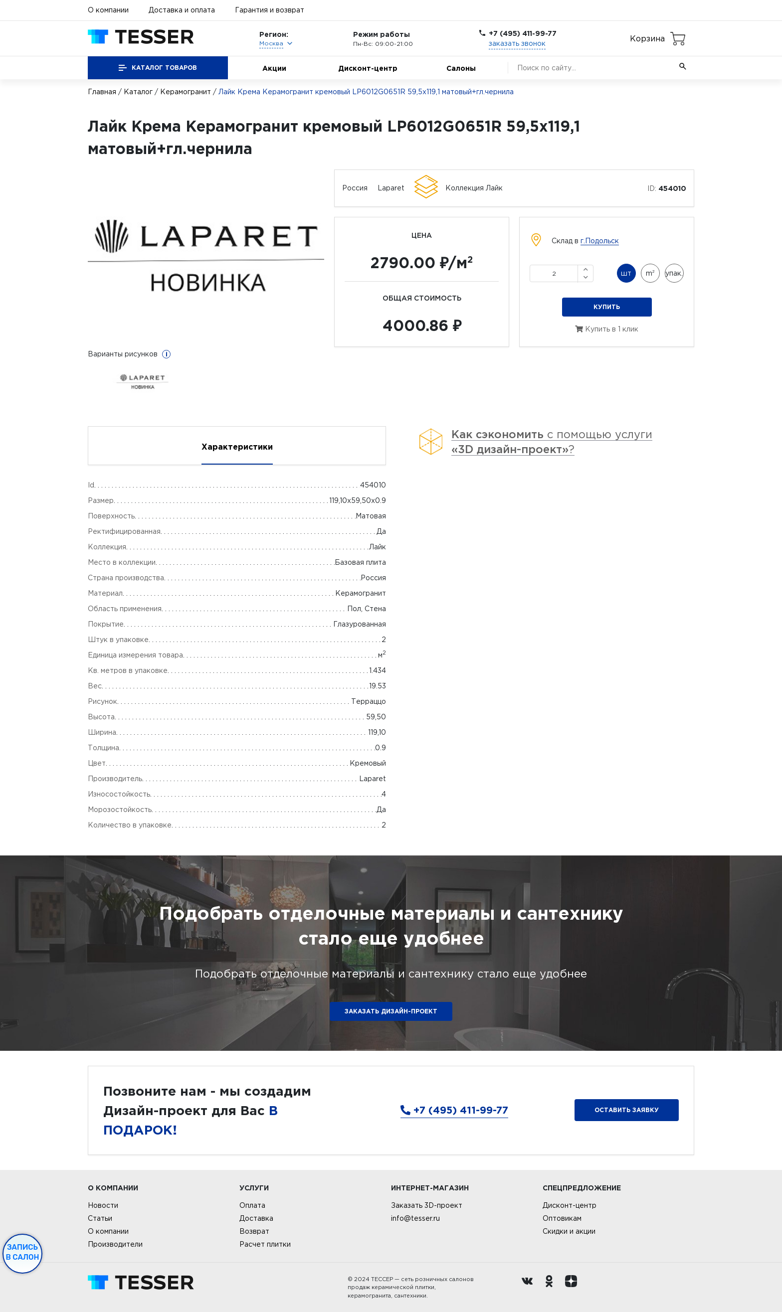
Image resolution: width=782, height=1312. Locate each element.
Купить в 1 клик (606, 329)
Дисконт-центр (367, 68)
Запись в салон (22, 1252)
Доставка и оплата (182, 10)
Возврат (254, 1231)
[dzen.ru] (573, 1287)
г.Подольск (600, 241)
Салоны (461, 68)
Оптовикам (562, 1218)
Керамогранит (185, 92)
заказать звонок (517, 43)
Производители (115, 1244)
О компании (108, 10)
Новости (103, 1205)
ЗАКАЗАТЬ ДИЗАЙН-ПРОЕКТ (391, 1011)
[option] (206, 256)
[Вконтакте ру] (529, 1287)
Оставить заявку (626, 1110)
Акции (274, 68)
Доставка (256, 1218)
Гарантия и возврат (269, 10)
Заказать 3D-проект (426, 1205)
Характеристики (237, 446)
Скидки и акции (569, 1231)
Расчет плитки (265, 1244)
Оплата (252, 1205)
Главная (102, 92)
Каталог (138, 92)
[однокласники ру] (551, 1287)
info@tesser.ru (415, 1218)
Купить (606, 307)
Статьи (100, 1218)
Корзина (647, 38)
